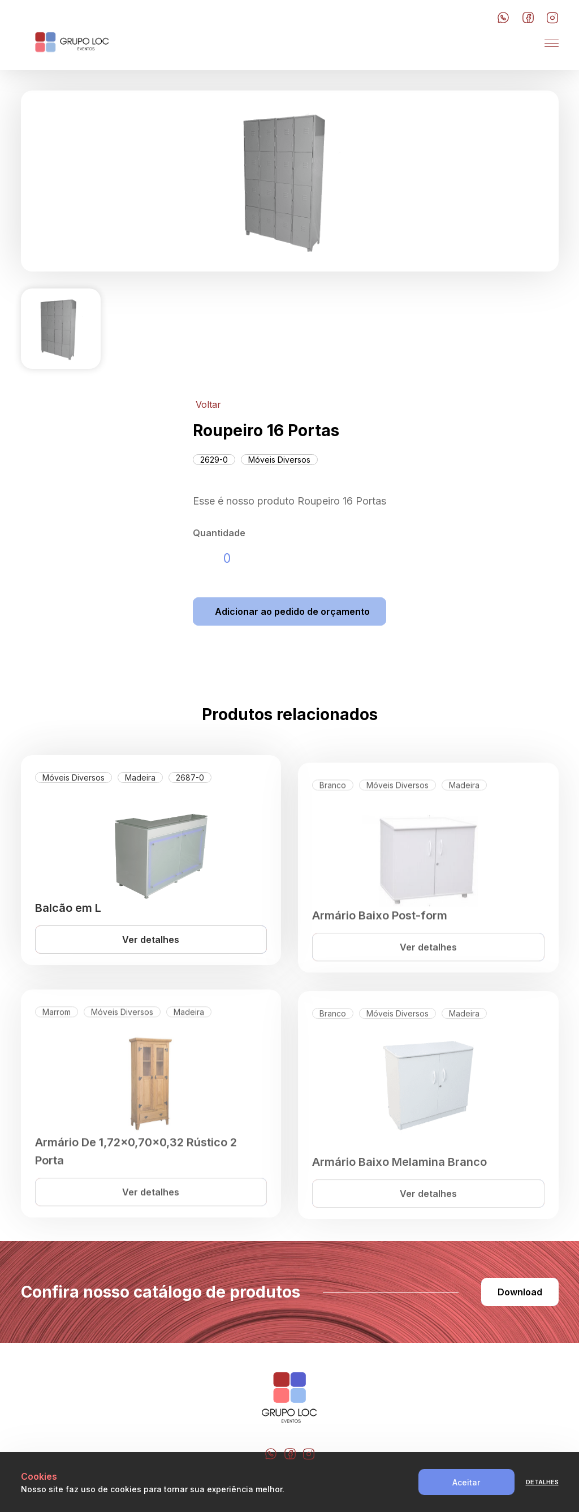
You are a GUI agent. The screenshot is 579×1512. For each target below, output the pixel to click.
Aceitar (466, 1482)
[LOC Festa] (72, 43)
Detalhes (542, 1482)
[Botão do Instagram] (552, 18)
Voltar (208, 404)
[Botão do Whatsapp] (503, 18)
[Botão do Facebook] (528, 18)
